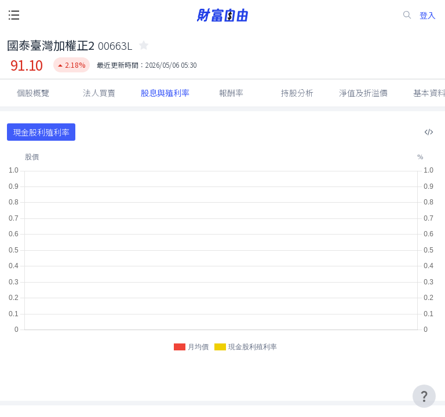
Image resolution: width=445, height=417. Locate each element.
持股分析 (297, 92)
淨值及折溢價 (363, 92)
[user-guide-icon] (424, 396)
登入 (427, 15)
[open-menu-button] (14, 15)
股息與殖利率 (165, 92)
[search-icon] (407, 15)
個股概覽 (33, 92)
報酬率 (231, 92)
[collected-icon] (143, 45)
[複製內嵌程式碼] (429, 132)
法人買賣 (99, 92)
